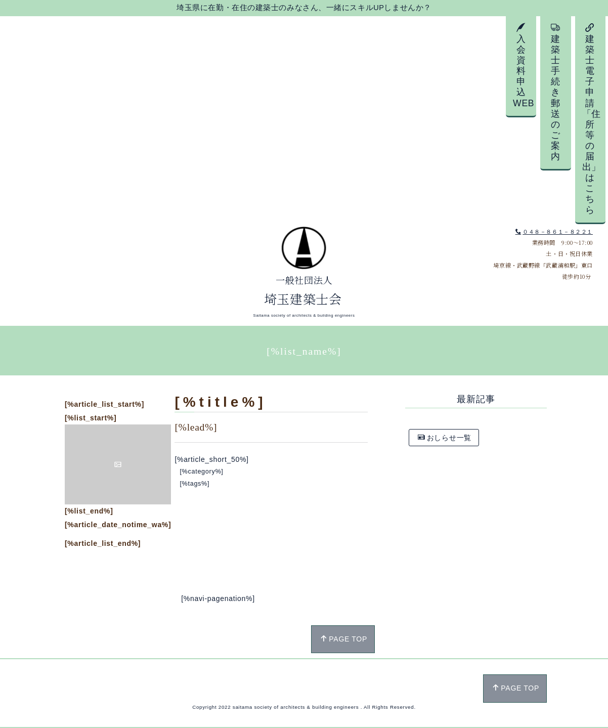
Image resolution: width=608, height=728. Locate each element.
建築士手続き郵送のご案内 (555, 92)
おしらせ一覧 (444, 438)
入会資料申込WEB (523, 65)
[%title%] (220, 402)
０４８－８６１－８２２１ (554, 232)
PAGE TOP (343, 639)
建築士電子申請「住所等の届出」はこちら (591, 119)
